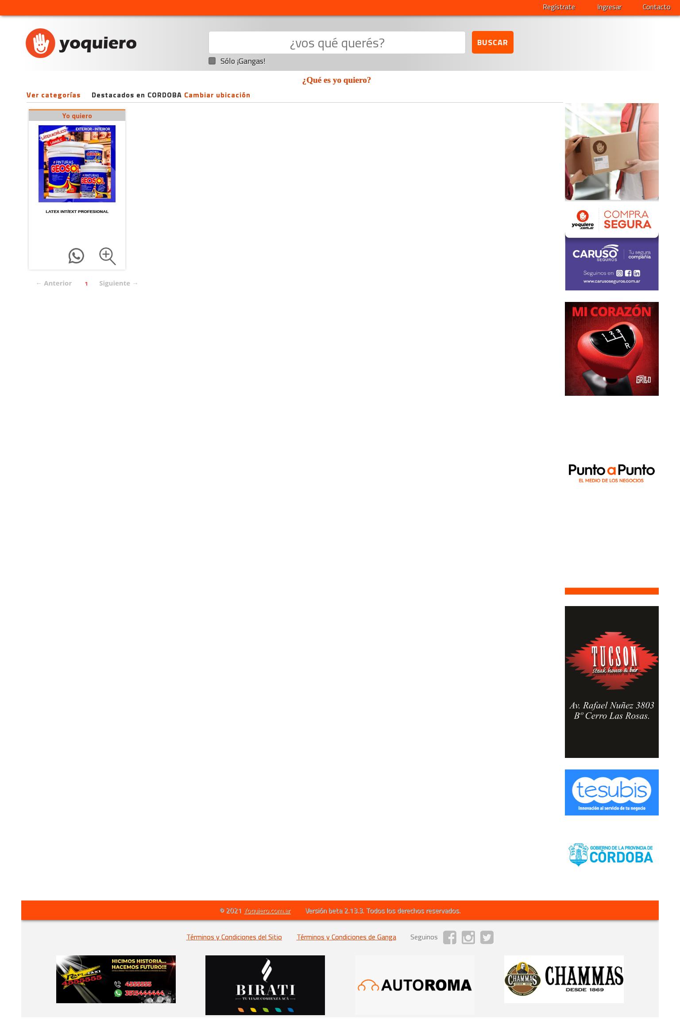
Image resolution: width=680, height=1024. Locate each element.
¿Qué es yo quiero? (336, 80)
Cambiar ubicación (217, 94)
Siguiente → (119, 282)
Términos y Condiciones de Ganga (346, 936)
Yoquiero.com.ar (266, 910)
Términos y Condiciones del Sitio (234, 936)
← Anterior (53, 282)
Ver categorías (54, 94)
